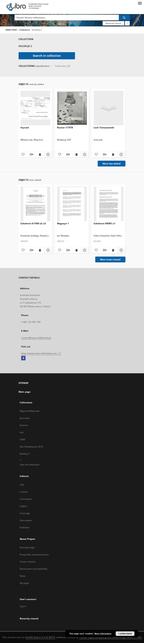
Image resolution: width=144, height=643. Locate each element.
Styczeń (24, 127)
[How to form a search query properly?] (127, 23)
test (22, 432)
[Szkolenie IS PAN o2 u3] (35, 204)
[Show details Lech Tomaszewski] (121, 154)
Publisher (25, 527)
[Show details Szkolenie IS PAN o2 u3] (48, 250)
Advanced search (113, 23)
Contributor (26, 499)
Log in (23, 606)
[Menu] (139, 3)
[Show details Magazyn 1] (84, 250)
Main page (24, 391)
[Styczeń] (35, 108)
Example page (27, 547)
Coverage (25, 513)
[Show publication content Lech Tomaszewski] (113, 154)
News (23, 575)
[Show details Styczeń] (48, 154)
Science (24, 425)
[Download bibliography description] (31, 154)
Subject (24, 506)
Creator (24, 491)
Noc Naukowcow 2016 (31, 446)
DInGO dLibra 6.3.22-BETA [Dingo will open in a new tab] (40, 637)
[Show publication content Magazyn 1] (76, 250)
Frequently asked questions (34, 554)
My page (24, 583)
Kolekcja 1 (25, 453)
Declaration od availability (33, 568)
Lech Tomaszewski (104, 127)
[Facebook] (23, 358)
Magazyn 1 (63, 223)
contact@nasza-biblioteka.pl (36, 337)
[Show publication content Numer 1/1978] (76, 154)
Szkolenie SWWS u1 (104, 223)
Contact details (28, 561)
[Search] (124, 17)
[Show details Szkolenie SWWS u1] (121, 250)
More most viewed (110, 259)
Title (22, 484)
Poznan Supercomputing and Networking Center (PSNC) (110, 637)
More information (102, 633)
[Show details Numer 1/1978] (84, 154)
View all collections (30, 464)
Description (26, 520)
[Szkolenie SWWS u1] (108, 204)
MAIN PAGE (11, 29)
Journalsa (25, 418)
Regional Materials (30, 411)
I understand (125, 633)
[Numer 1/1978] (72, 108)
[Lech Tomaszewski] (108, 108)
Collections (24, 29)
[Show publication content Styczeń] (40, 154)
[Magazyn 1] (72, 204)
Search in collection (47, 56)
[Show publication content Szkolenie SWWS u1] (113, 250)
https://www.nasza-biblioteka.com (41, 353)
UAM (22, 439)
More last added (112, 163)
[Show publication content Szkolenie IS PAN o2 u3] (40, 250)
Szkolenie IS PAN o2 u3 (33, 223)
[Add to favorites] (23, 154)
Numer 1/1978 (65, 127)
